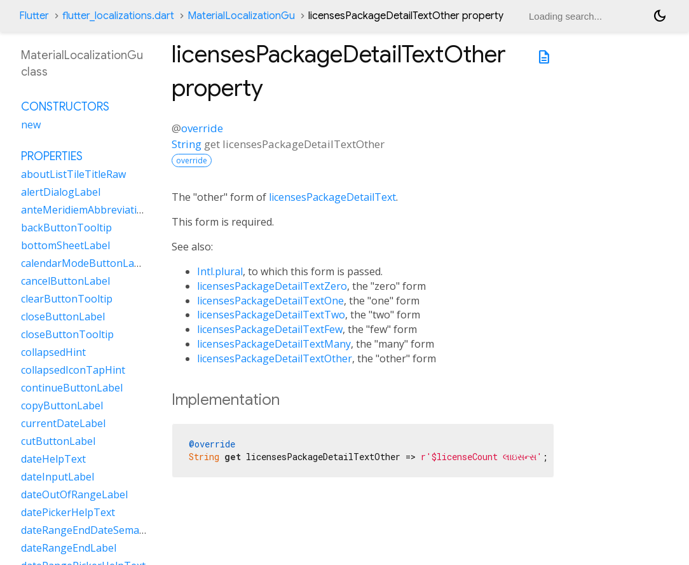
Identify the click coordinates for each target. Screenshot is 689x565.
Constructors (65, 107)
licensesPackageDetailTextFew (270, 329)
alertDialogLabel (60, 192)
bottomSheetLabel (65, 245)
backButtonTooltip (66, 228)
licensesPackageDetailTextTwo (271, 315)
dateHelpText (53, 459)
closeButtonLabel (63, 316)
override (202, 128)
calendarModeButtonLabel (85, 263)
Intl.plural (220, 271)
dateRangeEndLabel (68, 548)
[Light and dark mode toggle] (660, 16)
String (186, 144)
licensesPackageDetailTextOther (274, 358)
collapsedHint (53, 352)
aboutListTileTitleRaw (73, 174)
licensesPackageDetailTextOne (270, 301)
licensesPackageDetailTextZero (272, 286)
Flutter (34, 16)
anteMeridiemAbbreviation (85, 210)
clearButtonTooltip (67, 299)
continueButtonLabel (72, 388)
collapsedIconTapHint (73, 370)
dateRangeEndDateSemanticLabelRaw (111, 530)
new (31, 125)
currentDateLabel (63, 423)
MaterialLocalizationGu (241, 16)
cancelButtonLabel (65, 281)
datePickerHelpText (68, 512)
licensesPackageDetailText (332, 197)
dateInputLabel (57, 477)
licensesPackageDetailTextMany (274, 344)
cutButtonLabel (58, 441)
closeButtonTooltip (67, 334)
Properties (52, 156)
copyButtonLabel (62, 405)
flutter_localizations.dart (118, 16)
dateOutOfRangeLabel (74, 494)
